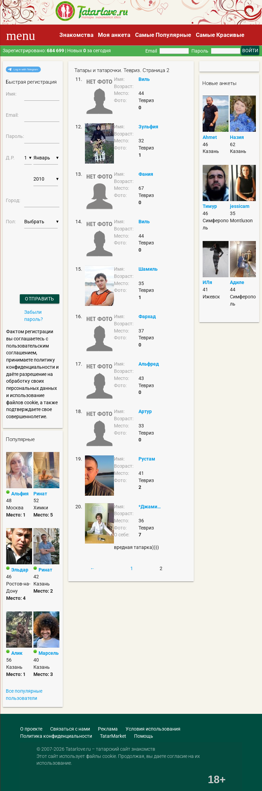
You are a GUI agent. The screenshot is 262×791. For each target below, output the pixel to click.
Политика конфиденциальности (56, 736)
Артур (145, 411)
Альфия (20, 493)
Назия (237, 137)
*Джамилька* (150, 506)
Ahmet (210, 137)
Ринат (40, 493)
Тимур (210, 206)
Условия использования (153, 729)
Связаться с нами (70, 729)
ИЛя (207, 282)
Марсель (49, 653)
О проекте (31, 729)
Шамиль (148, 269)
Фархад (147, 316)
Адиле (237, 282)
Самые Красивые (220, 34)
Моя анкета (114, 34)
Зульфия (148, 126)
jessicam (239, 206)
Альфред (149, 364)
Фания (146, 174)
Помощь (143, 736)
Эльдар (19, 570)
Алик (17, 653)
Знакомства (76, 34)
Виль (144, 79)
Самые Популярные (163, 34)
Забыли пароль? (33, 315)
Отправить (39, 298)
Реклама (108, 729)
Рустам (147, 459)
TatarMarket (113, 736)
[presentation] (24, 253)
